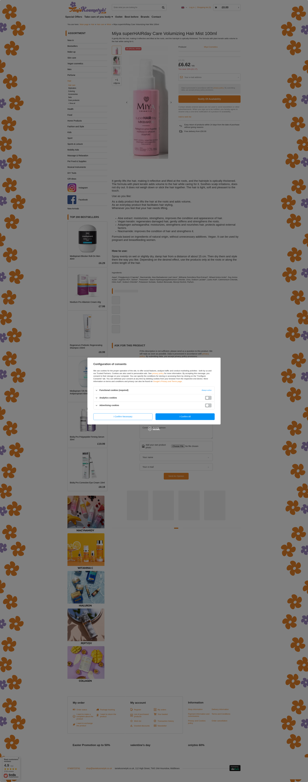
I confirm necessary (123, 416)
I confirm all (185, 416)
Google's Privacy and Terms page (167, 381)
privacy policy (158, 373)
